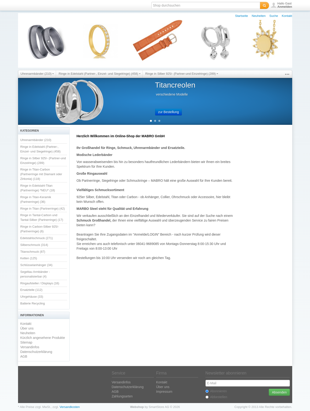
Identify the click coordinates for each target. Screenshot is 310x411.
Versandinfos (29, 347)
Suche (273, 16)
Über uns (27, 328)
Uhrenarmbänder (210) (37, 73)
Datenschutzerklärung (36, 352)
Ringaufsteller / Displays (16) (39, 283)
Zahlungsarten (122, 396)
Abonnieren (216, 391)
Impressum (164, 391)
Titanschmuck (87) (32, 251)
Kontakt (287, 16)
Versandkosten (70, 407)
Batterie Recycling (32, 303)
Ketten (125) (28, 258)
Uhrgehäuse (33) (31, 296)
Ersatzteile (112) (31, 290)
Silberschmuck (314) (34, 245)
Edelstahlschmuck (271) (36, 238)
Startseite (241, 16)
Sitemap (26, 342)
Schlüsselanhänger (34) (36, 265)
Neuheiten (258, 16)
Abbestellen (216, 397)
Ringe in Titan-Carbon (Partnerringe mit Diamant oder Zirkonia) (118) (41, 174)
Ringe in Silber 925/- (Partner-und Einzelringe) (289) (181, 73)
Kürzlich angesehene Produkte (42, 338)
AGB (23, 356)
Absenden (279, 392)
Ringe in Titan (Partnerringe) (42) (42, 208)
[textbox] (205, 5)
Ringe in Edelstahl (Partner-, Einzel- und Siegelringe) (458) (100, 73)
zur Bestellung (168, 112)
